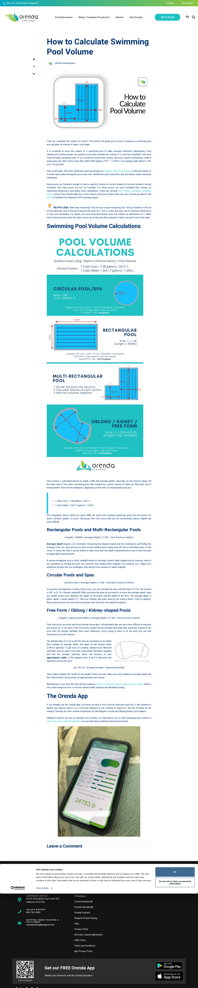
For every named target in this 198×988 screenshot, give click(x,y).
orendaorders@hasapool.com (40, 924)
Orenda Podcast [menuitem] (82, 912)
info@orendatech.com (36, 888)
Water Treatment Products (93, 17)
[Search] (95, 870)
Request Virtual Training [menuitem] (85, 918)
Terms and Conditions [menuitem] (84, 945)
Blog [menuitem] (76, 890)
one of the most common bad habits (64, 721)
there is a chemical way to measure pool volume (119, 684)
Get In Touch (167, 17)
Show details (42, 982)
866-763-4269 (14, 3)
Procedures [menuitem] (80, 896)
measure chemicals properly (117, 171)
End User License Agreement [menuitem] (88, 934)
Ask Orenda (135, 17)
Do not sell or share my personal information (175, 977)
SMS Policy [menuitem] (80, 940)
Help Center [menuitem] (187, 3)
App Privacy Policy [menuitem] (83, 951)
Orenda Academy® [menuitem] (83, 901)
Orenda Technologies (65, 63)
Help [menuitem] (76, 923)
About (119, 17)
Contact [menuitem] (170, 3)
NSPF (49, 197)
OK (175, 966)
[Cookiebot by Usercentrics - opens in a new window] (18, 983)
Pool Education (63, 17)
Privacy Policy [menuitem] (81, 929)
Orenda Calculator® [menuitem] (83, 907)
